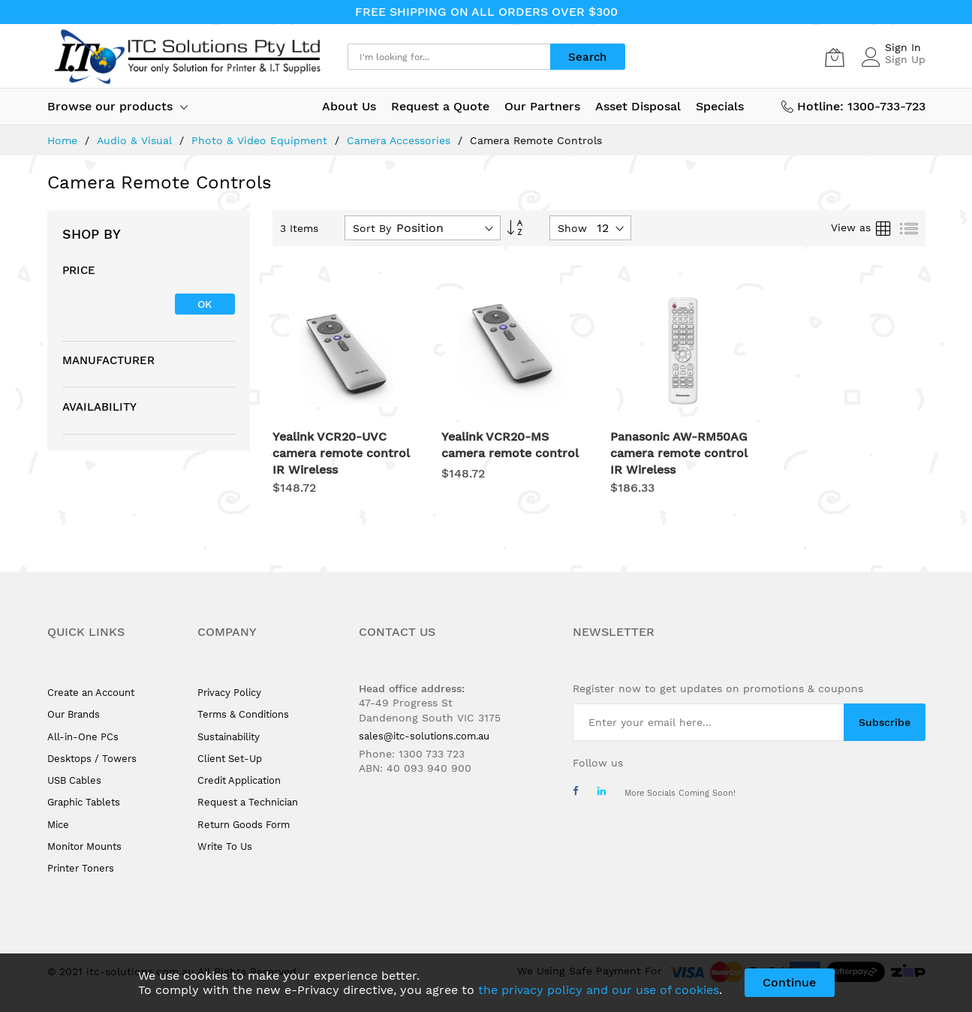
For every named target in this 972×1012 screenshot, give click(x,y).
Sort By (372, 228)
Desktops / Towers (92, 758)
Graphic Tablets (83, 802)
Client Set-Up (229, 758)
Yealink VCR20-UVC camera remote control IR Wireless (341, 453)
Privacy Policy (229, 692)
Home (64, 140)
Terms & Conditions (243, 714)
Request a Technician (247, 802)
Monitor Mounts (84, 846)
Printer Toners (80, 868)
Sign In (903, 47)
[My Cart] (834, 57)
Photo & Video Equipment (261, 140)
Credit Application (239, 780)
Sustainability (228, 736)
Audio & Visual (136, 140)
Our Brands (73, 714)
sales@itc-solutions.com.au (424, 736)
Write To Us (224, 846)
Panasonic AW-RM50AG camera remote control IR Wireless (679, 453)
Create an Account (90, 692)
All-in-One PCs (83, 736)
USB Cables (74, 780)
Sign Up (905, 59)
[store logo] (186, 57)
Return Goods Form (243, 824)
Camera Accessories (400, 140)
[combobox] (449, 57)
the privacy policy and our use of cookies (598, 990)
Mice (58, 824)
